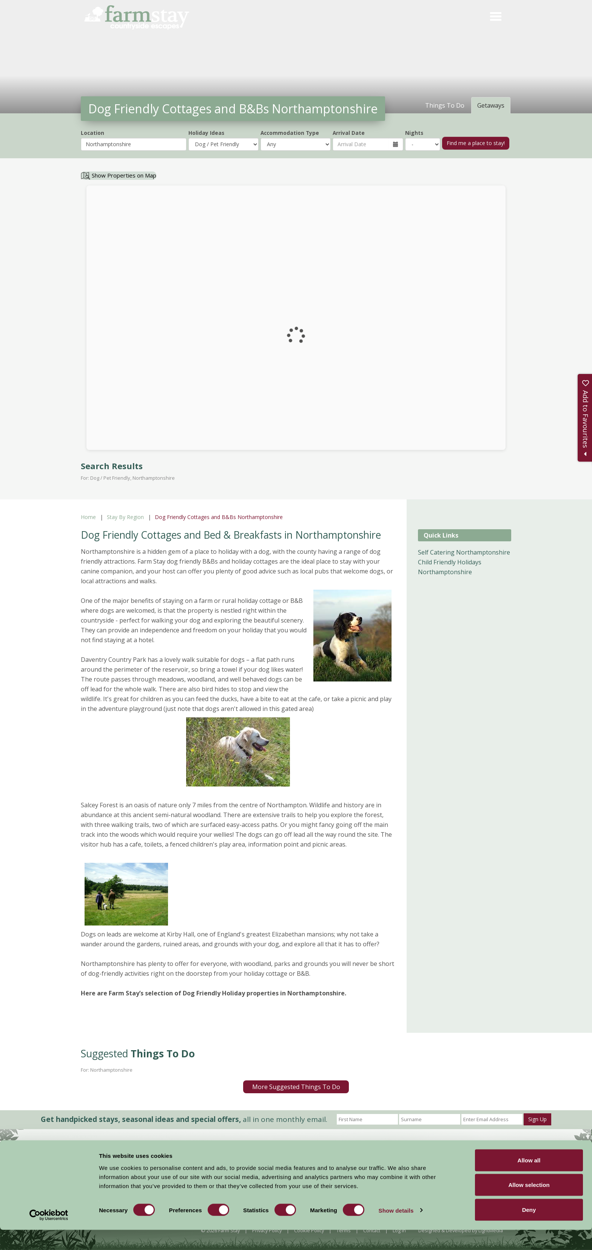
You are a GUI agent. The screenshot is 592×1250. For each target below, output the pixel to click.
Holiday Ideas (206, 132)
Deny (529, 1230)
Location (92, 132)
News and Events (295, 1152)
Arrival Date (349, 132)
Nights (414, 132)
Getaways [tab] (490, 105)
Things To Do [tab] (444, 105)
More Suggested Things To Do (296, 1087)
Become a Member (377, 1153)
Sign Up (537, 1119)
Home (88, 517)
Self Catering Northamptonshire (464, 552)
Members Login (436, 1153)
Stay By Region (125, 517)
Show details (396, 1230)
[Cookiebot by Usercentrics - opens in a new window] (49, 1235)
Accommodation (246, 1152)
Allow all (529, 1180)
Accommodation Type (290, 132)
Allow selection (528, 1205)
